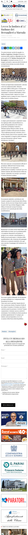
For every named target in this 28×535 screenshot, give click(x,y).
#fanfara (4, 331)
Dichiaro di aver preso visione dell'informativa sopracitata (10, 393)
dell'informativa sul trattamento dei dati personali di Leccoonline (12, 384)
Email (2, 358)
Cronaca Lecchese (6, 35)
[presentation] (12, 399)
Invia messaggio (8, 405)
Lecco (3, 44)
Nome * (3, 350)
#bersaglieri (12, 331)
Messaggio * (4, 366)
